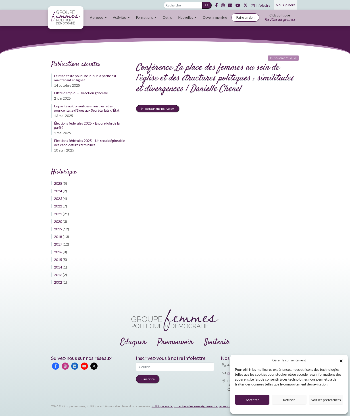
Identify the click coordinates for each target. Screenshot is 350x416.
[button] (341, 360)
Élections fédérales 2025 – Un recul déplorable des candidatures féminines (89, 142)
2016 (58, 252)
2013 (58, 275)
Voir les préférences (326, 400)
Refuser (289, 400)
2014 (58, 267)
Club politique (280, 18)
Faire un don (245, 17)
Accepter (252, 400)
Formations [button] (145, 17)
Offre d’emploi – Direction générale (81, 93)
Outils (167, 17)
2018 (58, 236)
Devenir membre (215, 17)
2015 (58, 259)
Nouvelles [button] (186, 17)
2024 (58, 191)
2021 (58, 214)
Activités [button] (120, 17)
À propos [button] (97, 17)
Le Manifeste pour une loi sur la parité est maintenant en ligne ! (85, 78)
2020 (58, 221)
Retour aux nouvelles (158, 109)
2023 (58, 198)
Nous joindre (285, 5)
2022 (58, 206)
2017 (58, 244)
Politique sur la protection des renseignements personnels (192, 406)
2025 (58, 183)
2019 (58, 229)
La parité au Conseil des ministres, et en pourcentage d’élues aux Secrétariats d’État (86, 108)
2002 (58, 282)
